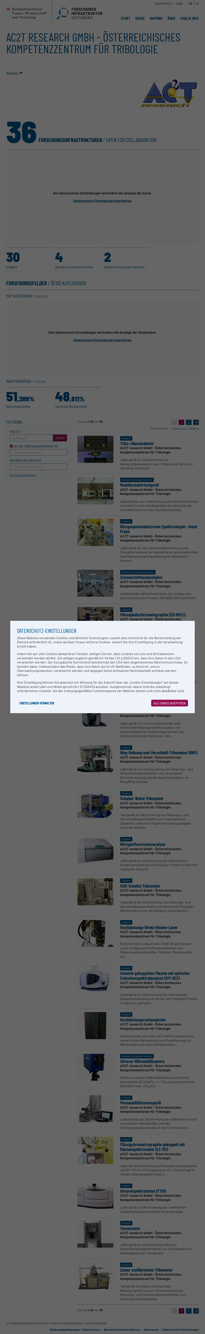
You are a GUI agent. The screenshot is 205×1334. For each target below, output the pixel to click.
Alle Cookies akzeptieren (170, 703)
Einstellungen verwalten (36, 703)
